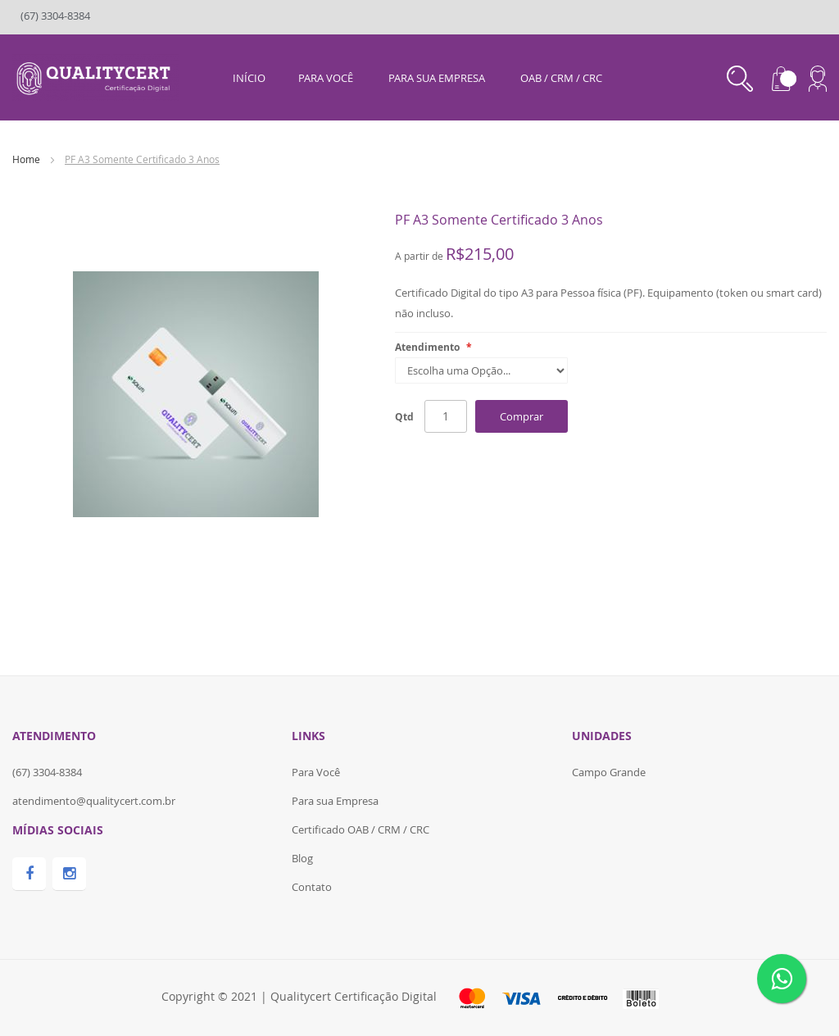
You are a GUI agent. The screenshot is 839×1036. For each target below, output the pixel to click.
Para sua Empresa (335, 800)
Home (26, 159)
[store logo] (95, 76)
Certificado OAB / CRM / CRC (360, 829)
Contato (312, 886)
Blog (302, 858)
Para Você (316, 772)
